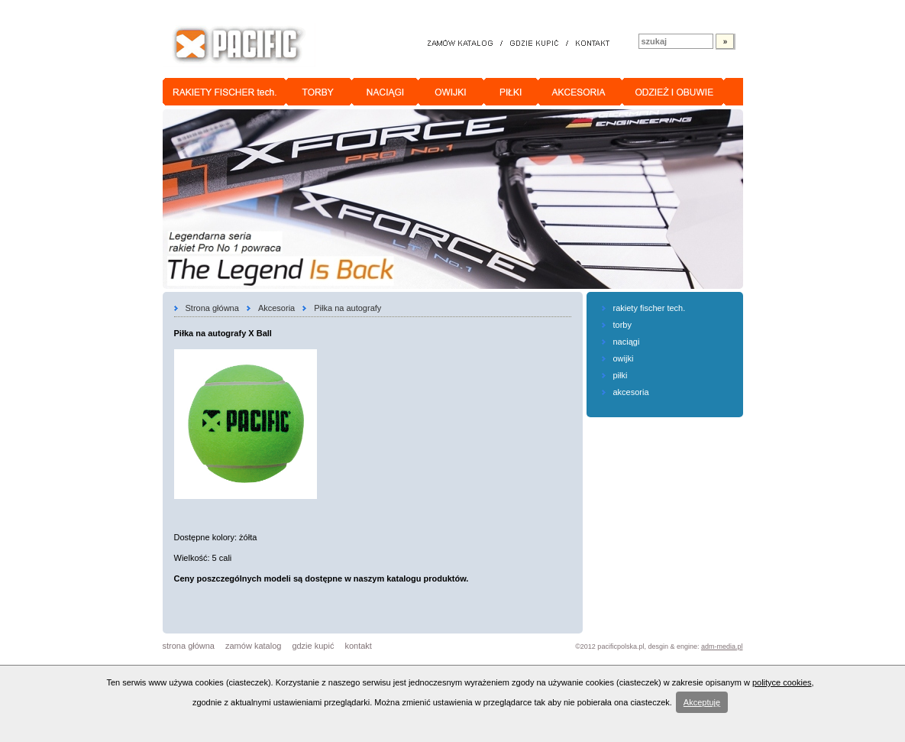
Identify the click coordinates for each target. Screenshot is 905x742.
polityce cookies (782, 682)
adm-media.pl (722, 646)
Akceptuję (702, 702)
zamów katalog (253, 645)
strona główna (189, 645)
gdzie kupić (313, 645)
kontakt (357, 645)
